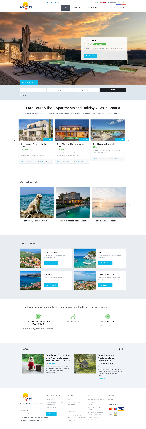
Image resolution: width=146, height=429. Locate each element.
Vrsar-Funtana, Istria (106, 274)
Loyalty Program (93, 417)
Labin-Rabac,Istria (51, 252)
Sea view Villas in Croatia (105, 221)
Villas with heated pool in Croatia (73, 221)
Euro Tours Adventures (95, 420)
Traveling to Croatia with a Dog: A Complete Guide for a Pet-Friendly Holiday (58, 358)
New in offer (71, 404)
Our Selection (51, 407)
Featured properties (74, 402)
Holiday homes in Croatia (55, 402)
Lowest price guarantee (95, 412)
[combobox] (60, 90)
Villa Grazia (90, 40)
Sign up (51, 414)
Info (122, 7)
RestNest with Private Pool (105, 144)
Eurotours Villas (27, 406)
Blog (114, 7)
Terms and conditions (74, 415)
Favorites (112, 2)
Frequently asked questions (96, 399)
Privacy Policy (72, 420)
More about (50, 376)
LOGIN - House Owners (95, 415)
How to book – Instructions (76, 417)
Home (66, 7)
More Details (90, 56)
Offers (104, 7)
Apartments (92, 7)
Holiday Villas (77, 7)
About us (91, 402)
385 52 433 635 (54, 2)
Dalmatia (101, 252)
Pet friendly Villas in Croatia (35, 221)
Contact (90, 404)
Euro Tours (51, 363)
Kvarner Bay (48, 274)
